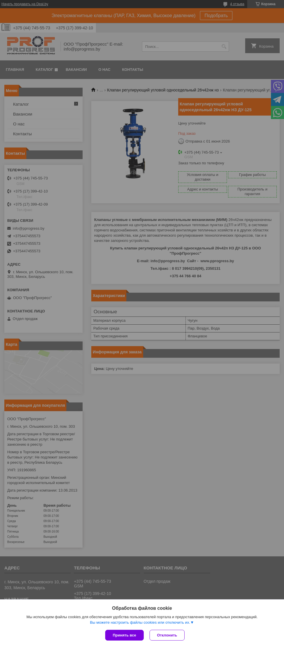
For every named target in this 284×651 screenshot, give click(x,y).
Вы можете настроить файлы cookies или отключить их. (140, 622)
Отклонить (167, 635)
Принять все (124, 635)
